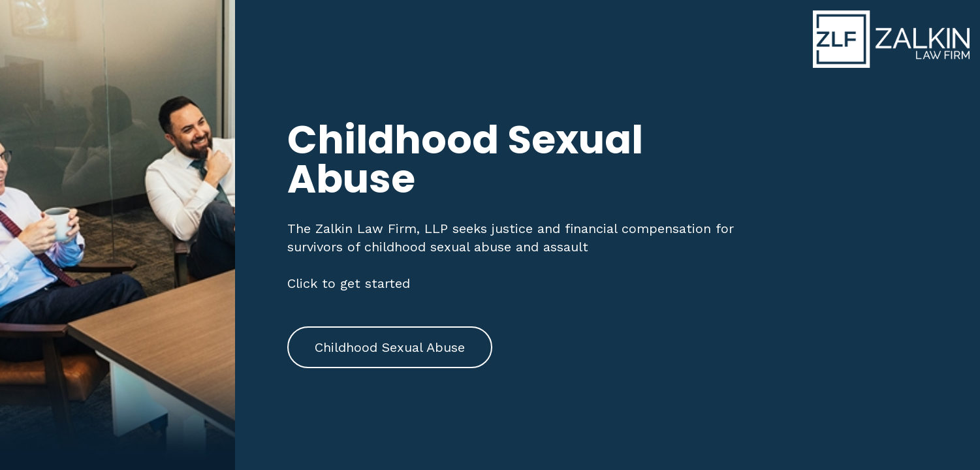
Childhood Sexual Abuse (390, 347)
